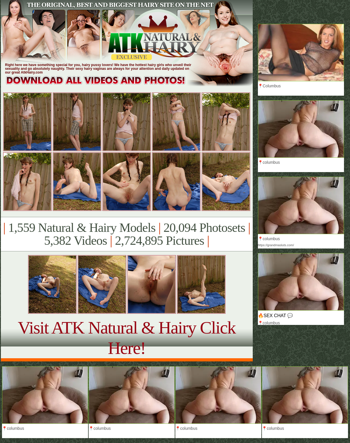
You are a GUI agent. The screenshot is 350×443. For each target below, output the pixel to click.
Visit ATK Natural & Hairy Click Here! (127, 338)
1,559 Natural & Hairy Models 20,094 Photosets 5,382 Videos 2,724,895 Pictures (126, 234)
